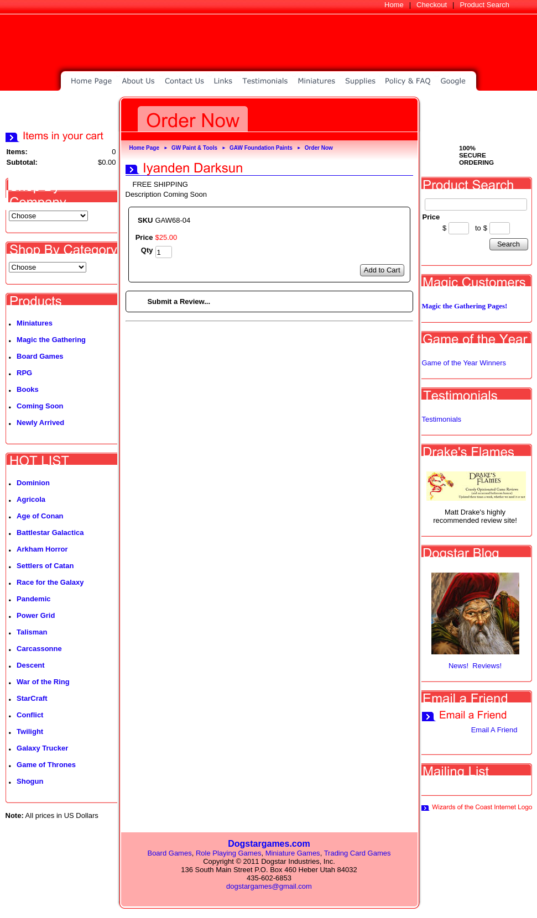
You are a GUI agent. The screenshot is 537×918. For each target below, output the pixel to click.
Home (394, 5)
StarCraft (32, 698)
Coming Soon (40, 406)
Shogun (30, 781)
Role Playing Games (229, 853)
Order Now (319, 148)
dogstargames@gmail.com (269, 886)
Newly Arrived (40, 422)
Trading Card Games (357, 853)
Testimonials (442, 419)
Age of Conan (40, 516)
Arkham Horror (42, 549)
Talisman (32, 632)
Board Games (40, 356)
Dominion (33, 483)
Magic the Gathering (51, 339)
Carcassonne (39, 648)
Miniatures (35, 323)
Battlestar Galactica (50, 532)
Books (28, 389)
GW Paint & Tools (194, 148)
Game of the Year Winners (464, 363)
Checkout (431, 5)
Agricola (31, 499)
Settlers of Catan (45, 566)
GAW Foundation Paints (261, 148)
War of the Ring (43, 682)
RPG (24, 373)
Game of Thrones (46, 764)
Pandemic (33, 599)
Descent (31, 665)
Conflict (30, 715)
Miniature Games (292, 853)
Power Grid (36, 615)
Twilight (30, 731)
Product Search (484, 5)
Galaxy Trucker (42, 748)
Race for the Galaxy (50, 582)
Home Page (144, 148)
